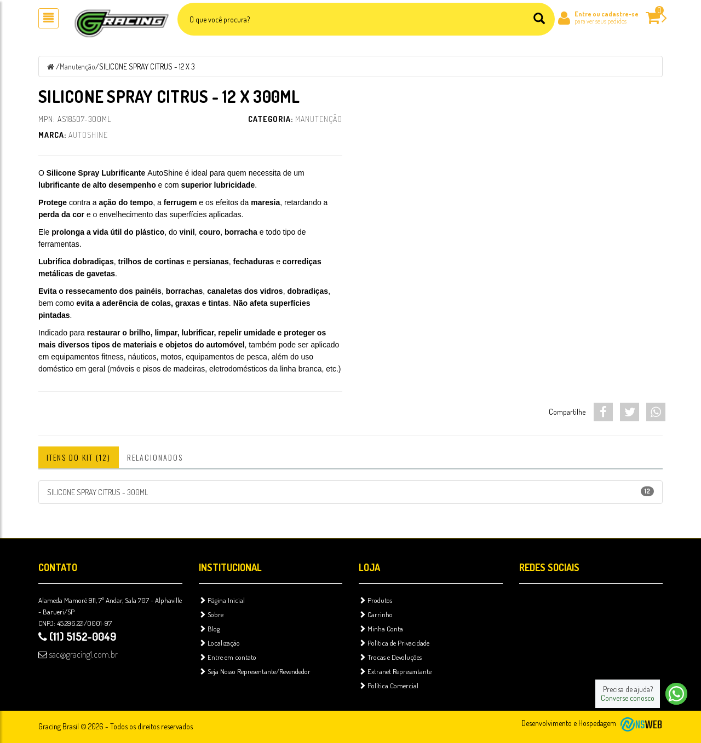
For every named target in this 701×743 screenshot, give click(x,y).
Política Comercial (388, 685)
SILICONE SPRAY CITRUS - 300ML (350, 491)
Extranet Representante (395, 671)
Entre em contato (227, 657)
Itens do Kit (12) (79, 457)
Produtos (375, 600)
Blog (209, 628)
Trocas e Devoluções (390, 657)
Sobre (211, 614)
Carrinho (376, 614)
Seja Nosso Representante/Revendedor (255, 671)
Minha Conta (381, 628)
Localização (219, 642)
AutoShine (88, 135)
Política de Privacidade (394, 642)
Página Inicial (222, 600)
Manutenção (77, 66)
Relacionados (155, 457)
